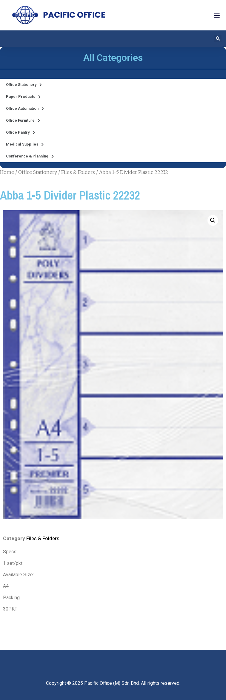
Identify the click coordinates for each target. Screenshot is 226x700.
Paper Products (23, 97)
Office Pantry (20, 132)
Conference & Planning (30, 156)
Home (7, 172)
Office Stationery (24, 85)
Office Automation (25, 109)
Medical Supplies (25, 144)
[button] (217, 15)
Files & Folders (78, 172)
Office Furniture (23, 121)
